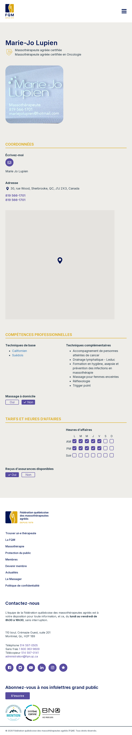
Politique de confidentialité (22, 585)
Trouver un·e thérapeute (20, 533)
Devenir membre (16, 566)
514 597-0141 (30, 652)
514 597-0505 (29, 645)
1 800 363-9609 (29, 649)
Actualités (11, 572)
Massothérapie (14, 546)
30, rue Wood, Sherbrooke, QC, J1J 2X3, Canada (42, 188)
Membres (11, 559)
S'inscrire (17, 695)
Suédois (17, 355)
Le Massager (13, 579)
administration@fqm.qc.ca (21, 656)
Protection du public (18, 553)
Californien (19, 351)
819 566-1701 (15, 195)
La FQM (10, 539)
